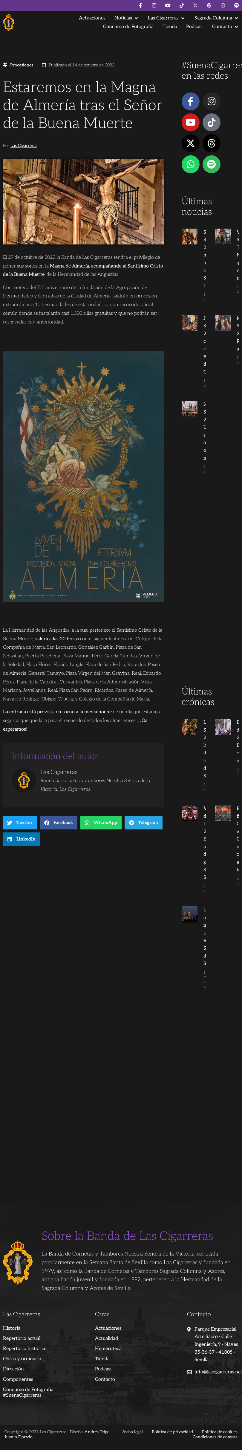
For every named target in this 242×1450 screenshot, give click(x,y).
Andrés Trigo (97, 1419)
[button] (126, 18)
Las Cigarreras (23, 145)
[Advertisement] (209, 591)
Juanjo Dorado (18, 1424)
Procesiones (21, 65)
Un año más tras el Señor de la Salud (199, 933)
